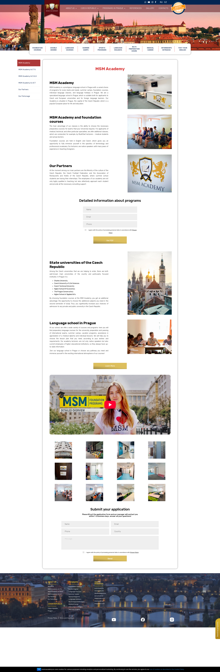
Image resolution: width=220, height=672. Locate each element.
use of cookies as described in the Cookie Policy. (167, 669)
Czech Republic (87, 8)
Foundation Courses (37, 49)
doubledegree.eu (100, 593)
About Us (51, 586)
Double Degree (53, 49)
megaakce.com (99, 603)
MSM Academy (24, 63)
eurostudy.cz (98, 596)
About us (70, 8)
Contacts (156, 8)
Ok (39, 669)
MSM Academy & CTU (27, 69)
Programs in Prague (109, 8)
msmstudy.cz (98, 591)
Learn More (110, 366)
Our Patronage (24, 96)
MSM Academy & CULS (27, 76)
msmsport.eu (98, 601)
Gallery (144, 8)
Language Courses (69, 49)
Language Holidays (118, 49)
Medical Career (150, 49)
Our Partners (23, 89)
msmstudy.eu (99, 588)
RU (161, 2)
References (130, 8)
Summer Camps (86, 49)
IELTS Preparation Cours (134, 49)
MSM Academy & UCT (27, 83)
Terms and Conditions (67, 618)
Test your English (182, 49)
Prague (50, 611)
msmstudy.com (99, 598)
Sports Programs (102, 49)
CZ (165, 2)
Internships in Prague (166, 49)
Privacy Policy (134, 552)
